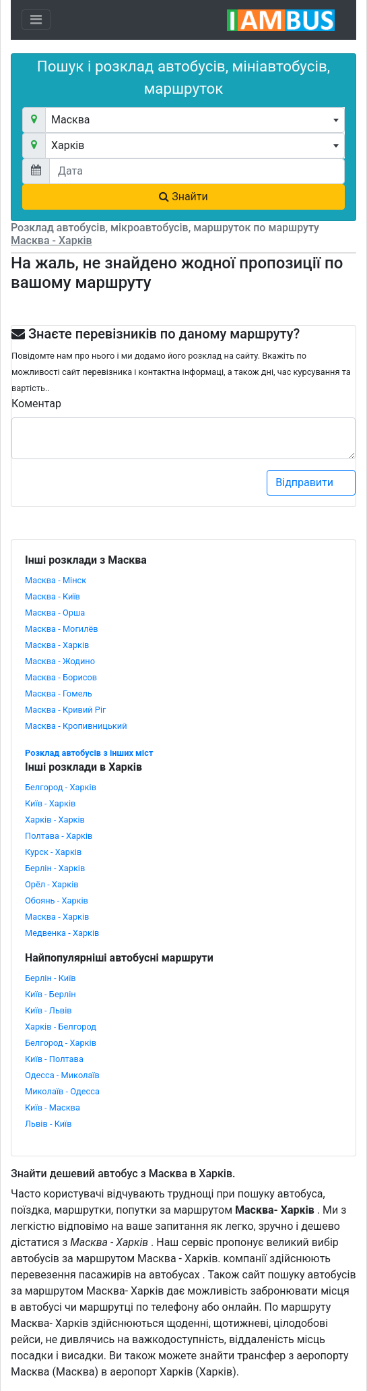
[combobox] (195, 120)
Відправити (312, 482)
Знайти (183, 196)
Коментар (36, 403)
